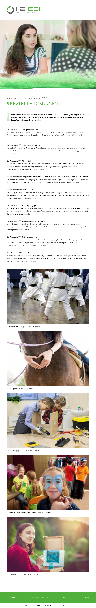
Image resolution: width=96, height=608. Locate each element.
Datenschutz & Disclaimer (39, 597)
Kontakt (86, 597)
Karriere (66, 597)
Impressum (11, 597)
